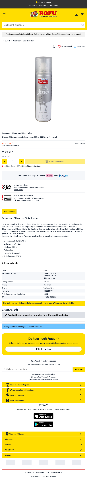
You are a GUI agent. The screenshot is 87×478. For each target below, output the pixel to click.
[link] (76, 14)
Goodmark (47, 285)
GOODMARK (48, 291)
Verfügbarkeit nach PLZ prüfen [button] (27, 200)
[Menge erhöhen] (21, 161)
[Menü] (12, 14)
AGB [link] (47, 472)
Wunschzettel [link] (65, 46)
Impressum (29, 472)
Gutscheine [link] (43, 5)
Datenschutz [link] (40, 472)
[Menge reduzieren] (4, 161)
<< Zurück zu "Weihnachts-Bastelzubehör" (18, 41)
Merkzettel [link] (79, 46)
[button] (16, 310)
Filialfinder (54, 5)
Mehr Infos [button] (18, 190)
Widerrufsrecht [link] (56, 472)
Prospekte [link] (33, 5)
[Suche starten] (82, 25)
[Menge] (13, 161)
